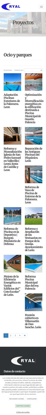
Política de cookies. (23, 412)
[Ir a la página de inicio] (23, 7)
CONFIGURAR (32, 399)
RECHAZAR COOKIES (16, 399)
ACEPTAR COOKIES (23, 406)
